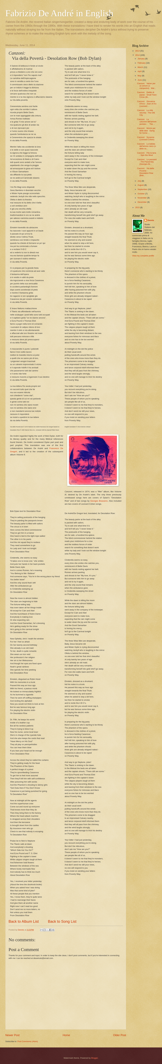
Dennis (150, 220)
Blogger (94, 1058)
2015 (137, 207)
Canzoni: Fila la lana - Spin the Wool (146, 154)
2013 (137, 51)
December (142, 202)
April (140, 71)
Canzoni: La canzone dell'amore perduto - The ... (146, 121)
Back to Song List (62, 921)
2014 (137, 55)
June (140, 80)
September (143, 189)
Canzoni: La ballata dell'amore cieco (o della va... (146, 146)
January (141, 58)
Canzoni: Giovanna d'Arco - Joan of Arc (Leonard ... (146, 103)
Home (66, 1035)
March (141, 67)
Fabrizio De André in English (59, 13)
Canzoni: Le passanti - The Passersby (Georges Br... (146, 161)
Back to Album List (24, 921)
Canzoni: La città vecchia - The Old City (146, 112)
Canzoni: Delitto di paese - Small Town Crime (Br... (146, 94)
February (142, 63)
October (141, 193)
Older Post (119, 1035)
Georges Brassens (99, 501)
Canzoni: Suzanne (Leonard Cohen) (145, 138)
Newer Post (12, 1035)
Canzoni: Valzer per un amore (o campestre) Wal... (146, 85)
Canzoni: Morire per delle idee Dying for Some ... (146, 130)
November (142, 198)
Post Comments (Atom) (27, 1041)
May (140, 75)
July (140, 181)
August (141, 185)
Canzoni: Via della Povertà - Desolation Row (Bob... (145, 172)
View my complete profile (143, 256)
